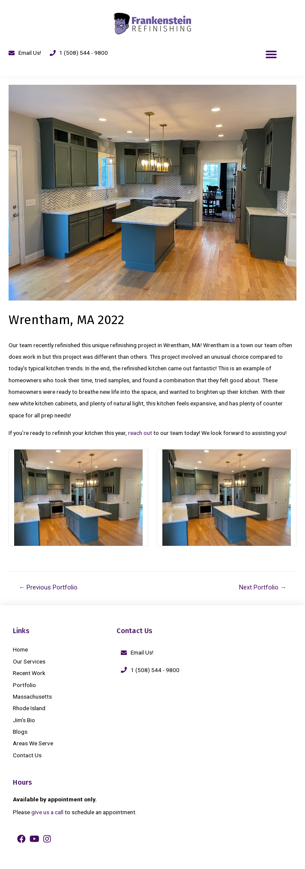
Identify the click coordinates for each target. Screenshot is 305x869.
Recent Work (29, 673)
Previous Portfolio (48, 587)
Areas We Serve (33, 743)
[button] (271, 54)
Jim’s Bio (24, 720)
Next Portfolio (263, 587)
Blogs (20, 731)
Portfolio (24, 685)
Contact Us (27, 755)
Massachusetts (32, 696)
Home (20, 649)
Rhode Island (29, 708)
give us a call (47, 812)
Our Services (29, 661)
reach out (140, 432)
